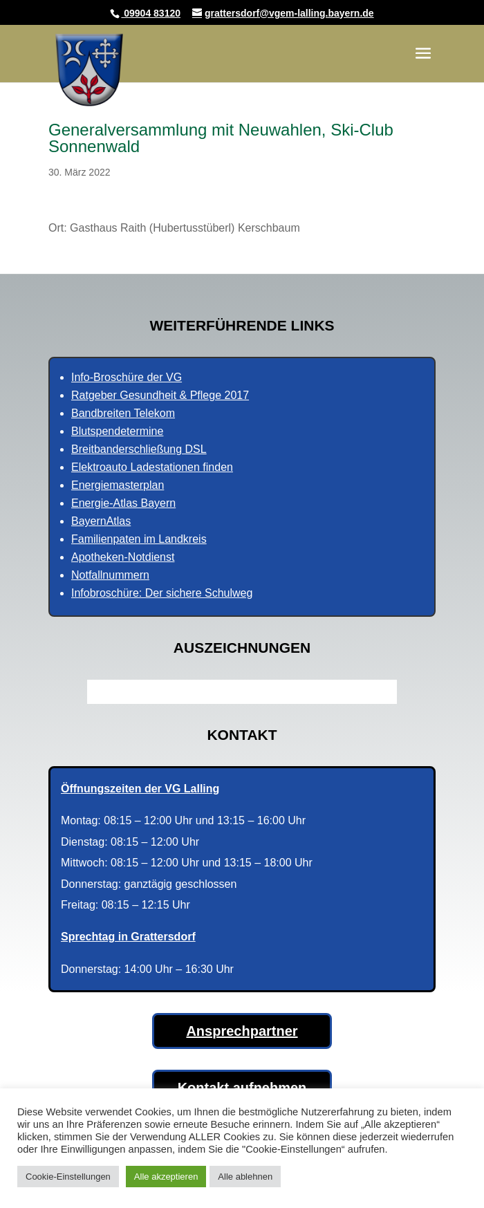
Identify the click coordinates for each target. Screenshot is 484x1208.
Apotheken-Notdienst (122, 557)
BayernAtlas (101, 521)
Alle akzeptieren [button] (166, 1176)
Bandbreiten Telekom (123, 413)
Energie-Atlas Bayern (123, 503)
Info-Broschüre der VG (126, 377)
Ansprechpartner (241, 1031)
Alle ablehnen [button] (245, 1176)
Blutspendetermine (117, 431)
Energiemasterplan (117, 485)
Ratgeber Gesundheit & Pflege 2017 (160, 395)
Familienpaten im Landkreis (139, 539)
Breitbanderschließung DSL (139, 449)
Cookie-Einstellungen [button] (68, 1176)
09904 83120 (150, 13)
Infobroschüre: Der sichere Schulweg (161, 593)
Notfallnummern (110, 575)
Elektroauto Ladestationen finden (152, 467)
